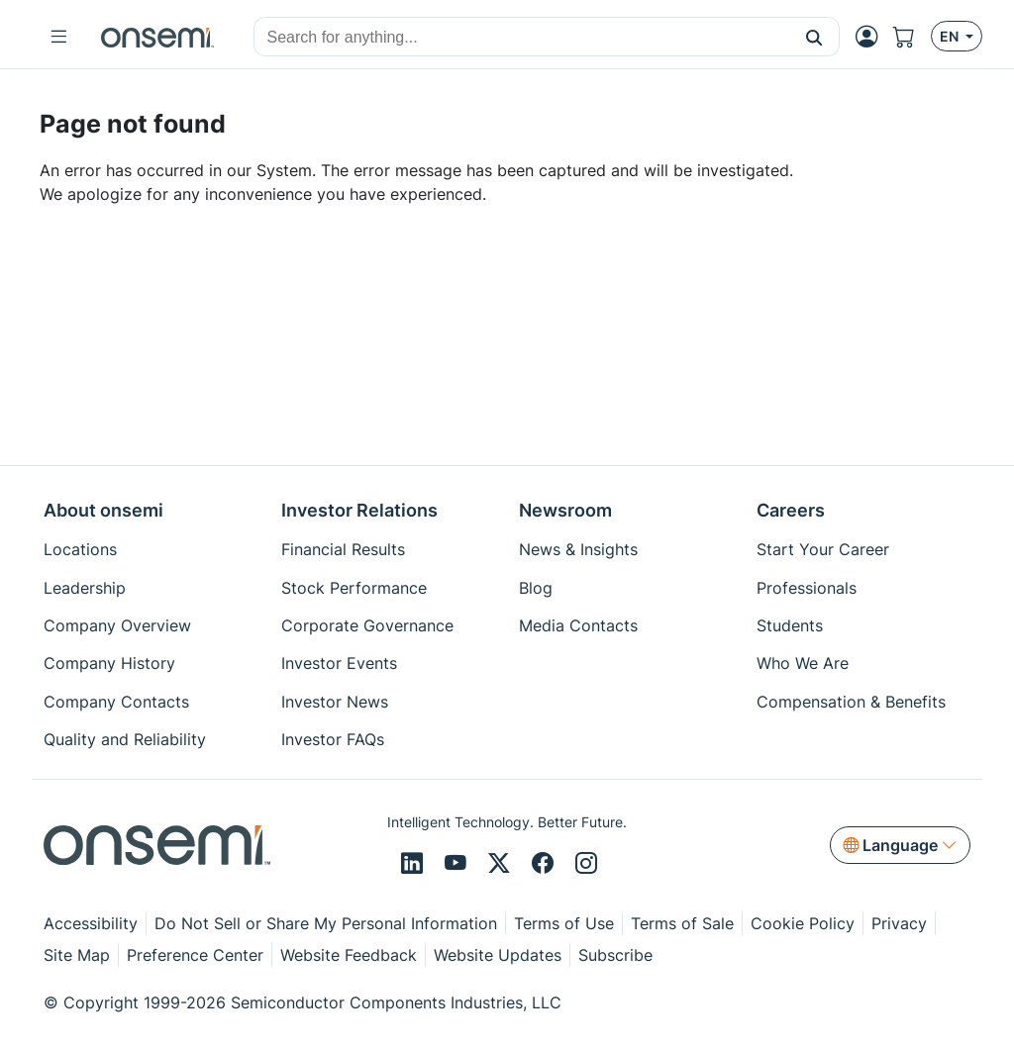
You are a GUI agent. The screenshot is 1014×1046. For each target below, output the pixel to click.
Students (790, 625)
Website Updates (497, 955)
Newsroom (565, 510)
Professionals (807, 588)
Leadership (85, 588)
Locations (80, 549)
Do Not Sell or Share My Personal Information (325, 923)
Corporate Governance (367, 625)
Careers (791, 510)
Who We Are (803, 663)
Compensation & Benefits (851, 702)
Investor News (334, 702)
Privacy (899, 923)
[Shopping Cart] (912, 36)
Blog (536, 588)
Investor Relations (359, 510)
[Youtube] (458, 864)
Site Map (77, 955)
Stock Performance (354, 588)
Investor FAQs (332, 739)
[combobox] (521, 37)
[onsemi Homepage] (157, 36)
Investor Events (339, 663)
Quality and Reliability (125, 739)
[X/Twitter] (502, 864)
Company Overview (117, 625)
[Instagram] (586, 864)
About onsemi (103, 510)
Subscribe (615, 955)
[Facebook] (545, 864)
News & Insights (578, 549)
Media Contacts (578, 625)
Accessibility (91, 923)
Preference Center (195, 955)
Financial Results (343, 549)
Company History (109, 663)
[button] (814, 36)
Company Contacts (116, 702)
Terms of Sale (682, 923)
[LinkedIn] (415, 864)
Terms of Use (564, 923)
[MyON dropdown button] (872, 36)
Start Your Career (823, 549)
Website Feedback (348, 955)
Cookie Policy (803, 923)
